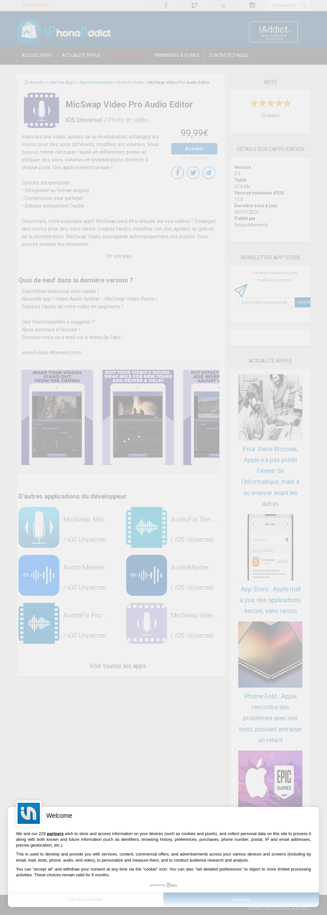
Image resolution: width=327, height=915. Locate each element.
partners (55, 833)
